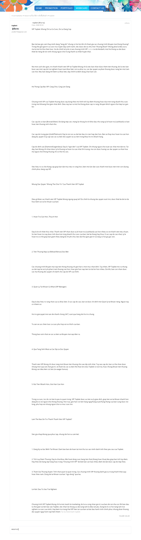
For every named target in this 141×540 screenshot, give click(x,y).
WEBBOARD (82, 8)
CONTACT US (97, 8)
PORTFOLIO (66, 8)
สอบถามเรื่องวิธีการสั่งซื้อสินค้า (36, 15)
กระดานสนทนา (17, 15)
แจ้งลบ (127, 23)
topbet (51, 15)
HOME (39, 8)
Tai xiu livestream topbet (70, 512)
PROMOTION (51, 8)
